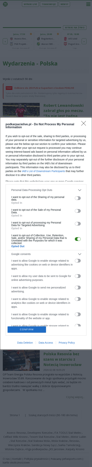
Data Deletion (25, 342)
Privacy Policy (67, 342)
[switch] (78, 198)
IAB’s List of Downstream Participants (43, 171)
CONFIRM (27, 329)
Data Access (46, 342)
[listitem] (46, 190)
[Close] (84, 124)
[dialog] (46, 233)
